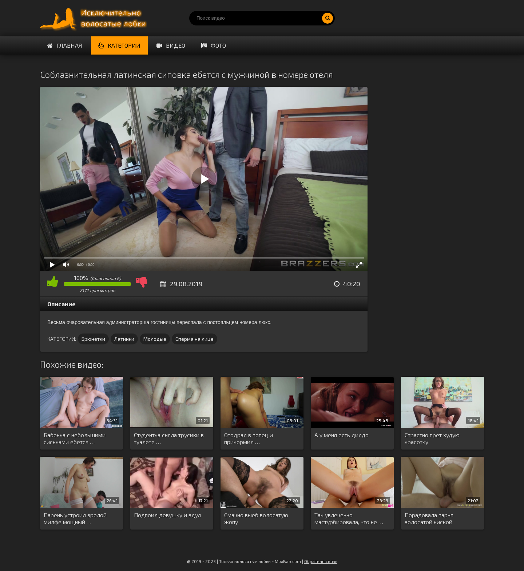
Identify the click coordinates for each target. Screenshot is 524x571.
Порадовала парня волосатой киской (429, 518)
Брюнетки (93, 339)
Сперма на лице (194, 339)
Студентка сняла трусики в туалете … (169, 438)
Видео (170, 45)
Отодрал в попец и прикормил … (248, 438)
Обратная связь (320, 561)
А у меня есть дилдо (341, 434)
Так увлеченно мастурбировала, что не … (348, 518)
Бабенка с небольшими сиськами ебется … (75, 438)
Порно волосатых (94, 18)
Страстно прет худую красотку (432, 438)
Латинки (124, 339)
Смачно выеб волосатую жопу (256, 518)
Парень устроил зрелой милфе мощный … (75, 518)
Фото (213, 45)
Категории (119, 45)
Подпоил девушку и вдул (167, 514)
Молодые (154, 339)
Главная (64, 45)
